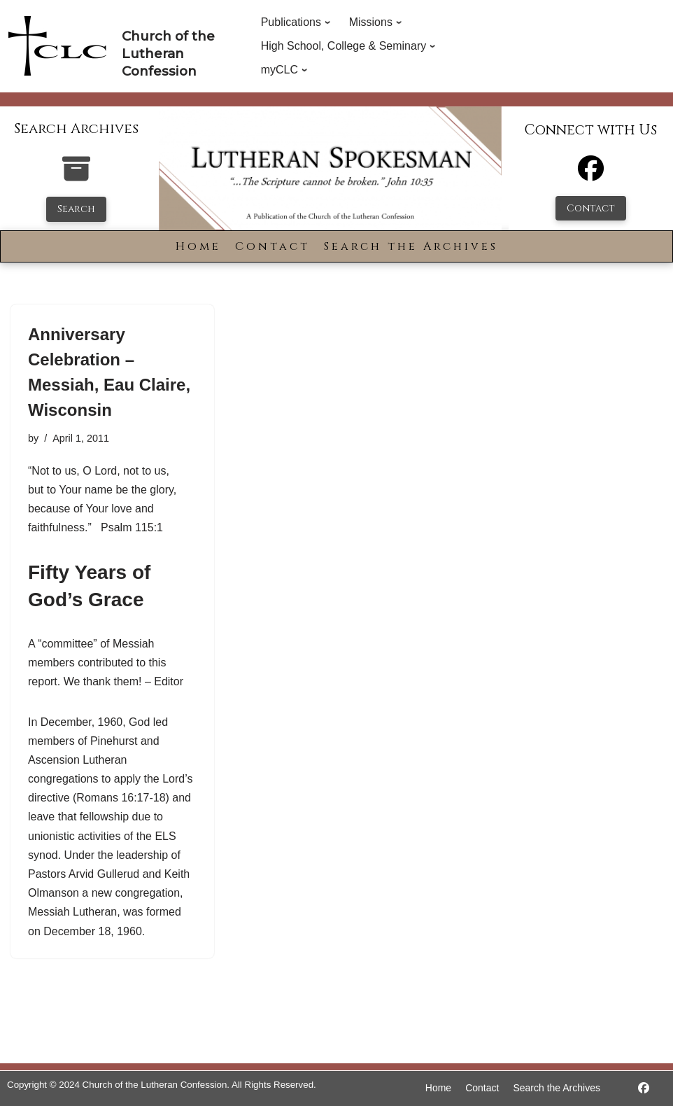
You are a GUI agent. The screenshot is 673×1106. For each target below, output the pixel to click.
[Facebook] (591, 174)
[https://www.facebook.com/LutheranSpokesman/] (643, 1088)
